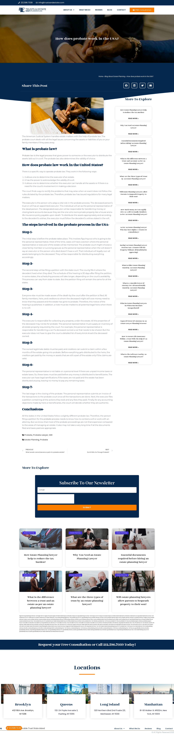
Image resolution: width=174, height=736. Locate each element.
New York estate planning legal (59, 617)
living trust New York (87, 616)
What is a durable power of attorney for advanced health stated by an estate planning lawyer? (133, 287)
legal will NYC (41, 616)
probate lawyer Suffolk (65, 621)
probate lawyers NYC (41, 621)
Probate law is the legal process (37, 155)
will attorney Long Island (117, 622)
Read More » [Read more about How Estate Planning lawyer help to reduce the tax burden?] (133, 118)
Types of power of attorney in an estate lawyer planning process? (133, 322)
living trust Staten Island (113, 616)
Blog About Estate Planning (115, 76)
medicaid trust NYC (23, 617)
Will (50, 435)
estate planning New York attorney (63, 628)
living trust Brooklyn (67, 616)
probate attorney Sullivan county (74, 619)
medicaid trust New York (148, 616)
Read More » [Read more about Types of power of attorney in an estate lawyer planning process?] (133, 330)
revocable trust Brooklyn (28, 622)
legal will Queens (48, 616)
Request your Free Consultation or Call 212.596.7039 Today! (87, 644)
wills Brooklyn (36, 626)
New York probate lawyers (73, 617)
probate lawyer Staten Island (52, 621)
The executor (28, 203)
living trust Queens (103, 616)
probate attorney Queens (36, 619)
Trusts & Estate (36, 9)
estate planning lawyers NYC (113, 626)
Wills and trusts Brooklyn (103, 624)
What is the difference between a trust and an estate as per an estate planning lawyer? (133, 161)
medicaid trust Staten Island (45, 617)
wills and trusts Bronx (92, 624)
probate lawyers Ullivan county (77, 621)
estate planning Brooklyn (49, 628)
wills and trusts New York (127, 624)
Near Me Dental (52, 631)
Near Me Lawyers (60, 631)
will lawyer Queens (71, 624)
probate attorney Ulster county (89, 619)
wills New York (95, 626)
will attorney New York (129, 622)
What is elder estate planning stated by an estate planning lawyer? (133, 267)
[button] (126, 85)
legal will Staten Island (58, 616)
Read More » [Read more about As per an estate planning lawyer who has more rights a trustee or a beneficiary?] (133, 238)
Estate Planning (31, 439)
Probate (28, 435)
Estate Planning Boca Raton (45, 626)
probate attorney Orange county (142, 617)
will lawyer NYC (63, 624)
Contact (121, 10)
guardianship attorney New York (42, 629)
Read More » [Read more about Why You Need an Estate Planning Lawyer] (133, 134)
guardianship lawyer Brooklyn (100, 629)
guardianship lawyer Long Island (114, 629)
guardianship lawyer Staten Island (40, 631)
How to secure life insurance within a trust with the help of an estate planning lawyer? (133, 338)
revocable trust (93, 622)
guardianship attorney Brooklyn (142, 628)
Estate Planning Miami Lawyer (77, 626)
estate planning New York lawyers (126, 628)
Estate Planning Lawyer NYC (142, 629)
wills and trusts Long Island (115, 624)
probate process (51, 419)
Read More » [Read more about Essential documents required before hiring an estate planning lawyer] (133, 152)
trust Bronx (99, 622)
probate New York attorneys (91, 621)
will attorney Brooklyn (107, 622)
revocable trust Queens (84, 622)
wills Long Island (87, 626)
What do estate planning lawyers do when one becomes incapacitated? (133, 305)
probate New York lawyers (127, 626)
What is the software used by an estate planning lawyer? (133, 355)
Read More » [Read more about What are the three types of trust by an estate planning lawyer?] (133, 185)
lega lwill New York (33, 616)
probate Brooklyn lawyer (102, 619)
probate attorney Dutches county (99, 617)
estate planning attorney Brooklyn (95, 628)
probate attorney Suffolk (61, 619)
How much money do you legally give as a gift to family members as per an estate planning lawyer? (133, 212)
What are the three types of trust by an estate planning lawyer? (133, 177)
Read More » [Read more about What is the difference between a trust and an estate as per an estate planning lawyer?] (133, 169)
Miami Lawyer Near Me (56, 626)
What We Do (84, 10)
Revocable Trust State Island (31, 728)
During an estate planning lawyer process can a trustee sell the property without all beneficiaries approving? (133, 249)
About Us (68, 10)
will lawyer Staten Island (81, 624)
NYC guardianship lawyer (85, 617)
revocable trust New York (63, 622)
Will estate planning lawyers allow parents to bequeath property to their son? (133, 194)
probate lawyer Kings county (115, 619)
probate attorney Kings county (114, 617)
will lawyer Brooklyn (34, 624)
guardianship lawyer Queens (26, 631)
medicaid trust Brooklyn (124, 616)
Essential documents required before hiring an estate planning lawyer (133, 143)
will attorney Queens (147, 622)
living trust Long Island (77, 616)
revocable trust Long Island (40, 622)
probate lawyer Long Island (128, 619)
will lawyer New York (54, 624)
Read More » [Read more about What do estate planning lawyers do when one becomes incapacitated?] (133, 314)
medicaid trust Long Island (136, 616)
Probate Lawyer (40, 435)
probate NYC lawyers (125, 621)
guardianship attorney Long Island (27, 629)
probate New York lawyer (104, 621)
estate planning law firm (34, 11)
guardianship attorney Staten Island (85, 629)
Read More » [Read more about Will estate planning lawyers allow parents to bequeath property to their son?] (133, 203)
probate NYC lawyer (115, 621)
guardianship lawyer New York (129, 629)
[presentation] (55, 499)
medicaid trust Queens (34, 617)
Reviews (98, 10)
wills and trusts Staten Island (25, 626)
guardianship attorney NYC (56, 629)
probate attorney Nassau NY (128, 617)
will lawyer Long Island (44, 624)
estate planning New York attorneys (79, 628)
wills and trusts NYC (137, 624)
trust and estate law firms (139, 626)
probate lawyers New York (29, 621)
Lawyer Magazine (66, 626)
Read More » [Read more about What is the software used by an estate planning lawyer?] (133, 363)
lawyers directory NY (52, 622)
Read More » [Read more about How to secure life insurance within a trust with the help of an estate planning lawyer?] (133, 347)
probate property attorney (137, 621)
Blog (109, 10)
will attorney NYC (138, 622)
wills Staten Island (103, 626)
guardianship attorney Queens (70, 629)
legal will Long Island (24, 616)
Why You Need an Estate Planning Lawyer (133, 126)
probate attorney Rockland (49, 619)
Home (101, 76)
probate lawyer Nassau (139, 619)
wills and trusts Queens (147, 624)
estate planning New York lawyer (111, 628)
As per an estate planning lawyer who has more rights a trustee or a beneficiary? (133, 229)
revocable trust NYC (74, 622)
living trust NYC (95, 616)
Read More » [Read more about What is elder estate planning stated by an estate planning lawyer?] (133, 276)
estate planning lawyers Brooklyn (35, 628)
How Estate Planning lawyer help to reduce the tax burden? (133, 111)
